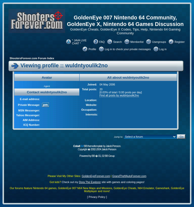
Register (180, 41)
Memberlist (136, 41)
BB (93, 155)
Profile (92, 49)
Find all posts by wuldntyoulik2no (119, 95)
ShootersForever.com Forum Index (32, 58)
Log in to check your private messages (128, 49)
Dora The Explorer (90, 182)
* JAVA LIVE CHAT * (79, 42)
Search (117, 41)
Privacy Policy (97, 196)
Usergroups (159, 41)
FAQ (102, 41)
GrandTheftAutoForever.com (129, 176)
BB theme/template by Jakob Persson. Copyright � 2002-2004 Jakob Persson (97, 147)
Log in (163, 49)
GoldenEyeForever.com (96, 176)
